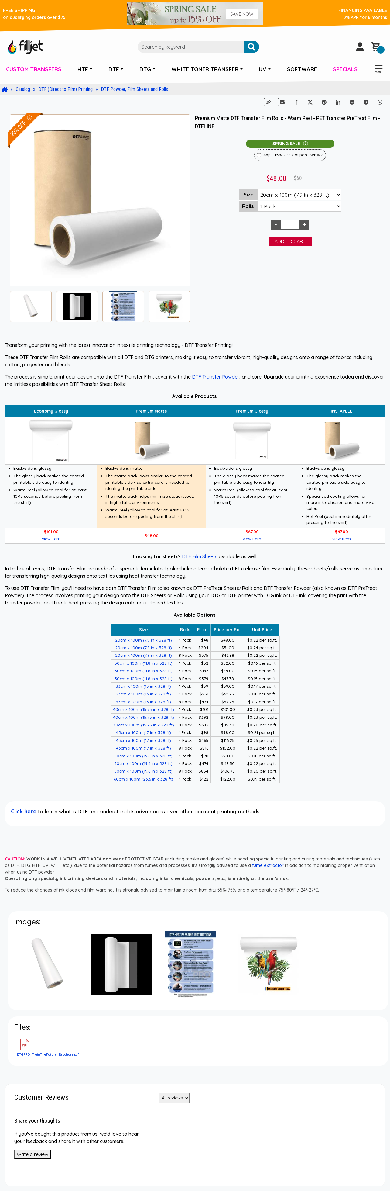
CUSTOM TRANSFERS (33, 69)
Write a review (32, 1154)
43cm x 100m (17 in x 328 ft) (143, 732)
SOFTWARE (302, 69)
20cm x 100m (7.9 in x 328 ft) (143, 639)
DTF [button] (113, 69)
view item (51, 538)
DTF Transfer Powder (215, 377)
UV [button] (262, 69)
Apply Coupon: (293, 154)
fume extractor (268, 865)
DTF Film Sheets (199, 556)
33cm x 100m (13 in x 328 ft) (143, 686)
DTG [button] (145, 69)
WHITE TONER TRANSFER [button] (204, 69)
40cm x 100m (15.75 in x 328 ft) (143, 709)
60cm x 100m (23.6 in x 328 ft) (143, 778)
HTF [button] (82, 69)
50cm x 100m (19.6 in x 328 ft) (143, 755)
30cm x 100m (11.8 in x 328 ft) (144, 663)
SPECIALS (345, 69)
